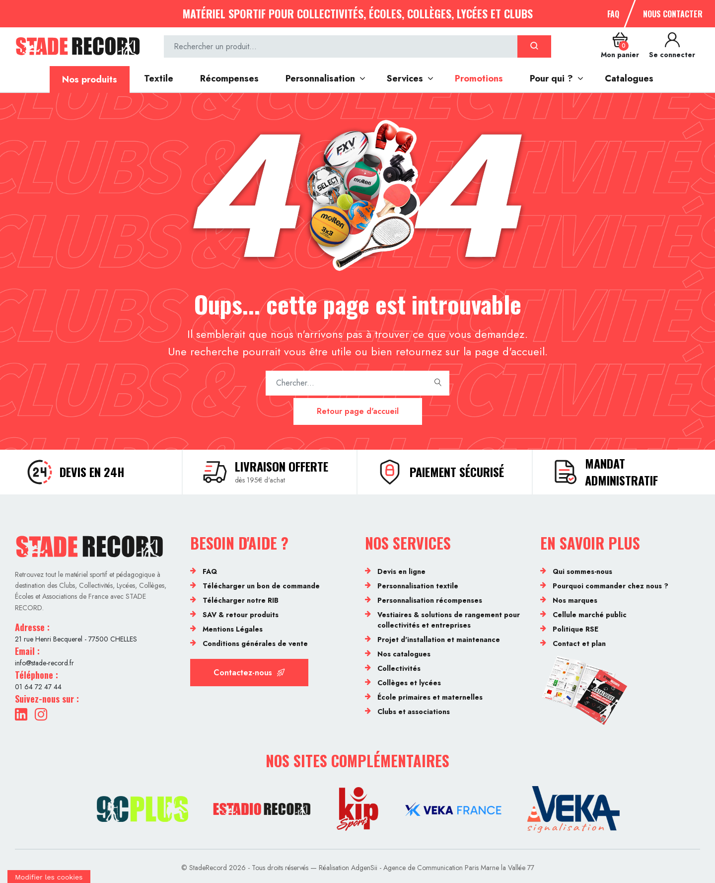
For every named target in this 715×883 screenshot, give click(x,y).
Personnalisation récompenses (429, 600)
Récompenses (229, 78)
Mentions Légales (233, 629)
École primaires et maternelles (430, 697)
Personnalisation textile (417, 586)
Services (405, 78)
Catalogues (629, 78)
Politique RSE (575, 629)
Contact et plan (579, 643)
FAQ (613, 14)
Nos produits (89, 79)
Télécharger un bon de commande (261, 586)
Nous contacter (673, 14)
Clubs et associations (413, 712)
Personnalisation (320, 78)
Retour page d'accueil (358, 411)
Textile (158, 78)
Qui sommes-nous (582, 571)
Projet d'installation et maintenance (438, 639)
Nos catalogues (403, 654)
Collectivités (399, 668)
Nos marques (575, 600)
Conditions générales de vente (255, 643)
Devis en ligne (401, 571)
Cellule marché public (590, 615)
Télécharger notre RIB (241, 600)
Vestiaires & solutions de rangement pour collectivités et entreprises (448, 620)
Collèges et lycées (409, 683)
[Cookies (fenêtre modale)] (48, 876)
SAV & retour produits (241, 615)
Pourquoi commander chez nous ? (610, 586)
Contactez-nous (249, 672)
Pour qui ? (551, 78)
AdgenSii (364, 868)
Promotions (479, 78)
